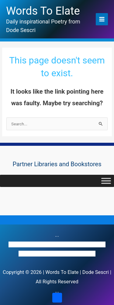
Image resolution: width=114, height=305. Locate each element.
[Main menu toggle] (102, 19)
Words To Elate (43, 10)
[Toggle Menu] (106, 181)
